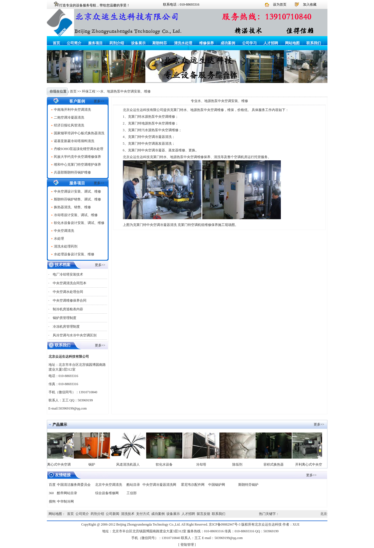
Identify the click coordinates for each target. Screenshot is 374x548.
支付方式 (143, 514)
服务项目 (95, 43)
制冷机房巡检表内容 (68, 309)
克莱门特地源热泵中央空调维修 (151, 123)
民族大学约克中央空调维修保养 (77, 157)
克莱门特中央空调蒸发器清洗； (151, 143)
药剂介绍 (116, 43)
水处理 (59, 239)
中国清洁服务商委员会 (74, 485)
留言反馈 (203, 514)
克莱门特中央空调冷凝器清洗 (150, 137)
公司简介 (74, 43)
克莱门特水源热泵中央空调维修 (151, 117)
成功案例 (228, 43)
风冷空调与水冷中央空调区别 (75, 335)
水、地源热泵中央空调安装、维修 (125, 91)
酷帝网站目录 (67, 493)
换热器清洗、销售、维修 (72, 207)
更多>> (99, 101)
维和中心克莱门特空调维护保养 (77, 165)
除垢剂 (239, 464)
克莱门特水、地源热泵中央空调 (173, 157)
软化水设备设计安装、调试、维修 (79, 223)
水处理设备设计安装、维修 (74, 254)
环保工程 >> (91, 91)
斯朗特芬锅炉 (248, 485)
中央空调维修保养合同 (69, 300)
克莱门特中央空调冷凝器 (146, 150)
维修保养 (206, 43)
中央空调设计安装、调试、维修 (77, 191)
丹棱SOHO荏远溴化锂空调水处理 (79, 149)
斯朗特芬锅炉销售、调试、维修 (77, 199)
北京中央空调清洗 (108, 485)
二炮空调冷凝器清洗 (69, 117)
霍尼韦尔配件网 (193, 485)
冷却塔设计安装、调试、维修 (76, 215)
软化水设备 (165, 464)
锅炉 (93, 464)
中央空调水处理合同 (68, 292)
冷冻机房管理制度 (66, 327)
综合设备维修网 (107, 493)
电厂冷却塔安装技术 (68, 274)
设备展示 (138, 43)
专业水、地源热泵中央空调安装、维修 (219, 101)
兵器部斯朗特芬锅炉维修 (72, 172)
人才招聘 (270, 43)
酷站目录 (133, 485)
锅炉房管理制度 (64, 318)
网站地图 (292, 43)
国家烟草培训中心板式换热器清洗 (79, 133)
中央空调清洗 (64, 231)
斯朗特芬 (159, 43)
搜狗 (52, 501)
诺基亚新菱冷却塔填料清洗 (74, 141)
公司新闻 (112, 514)
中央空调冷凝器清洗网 (159, 485)
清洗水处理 (183, 43)
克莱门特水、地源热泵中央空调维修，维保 (202, 110)
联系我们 (313, 43)
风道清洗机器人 (129, 464)
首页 (56, 43)
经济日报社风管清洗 (69, 125)
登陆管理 (187, 545)
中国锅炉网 (216, 485)
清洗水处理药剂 (65, 246)
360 (51, 493)
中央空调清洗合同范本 (69, 283)
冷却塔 (203, 464)
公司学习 (249, 43)
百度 (52, 485)
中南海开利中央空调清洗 (72, 110)
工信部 (132, 493)
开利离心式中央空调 (57, 464)
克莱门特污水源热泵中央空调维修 (153, 130)
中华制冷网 (65, 501)
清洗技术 (127, 514)
